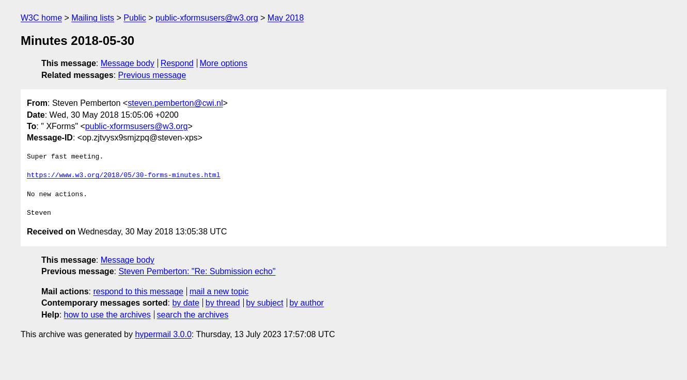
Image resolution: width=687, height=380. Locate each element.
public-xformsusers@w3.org (206, 17)
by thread (223, 302)
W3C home (41, 17)
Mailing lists (92, 17)
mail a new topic (219, 291)
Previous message (152, 75)
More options (224, 63)
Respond (177, 63)
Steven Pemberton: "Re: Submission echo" (196, 271)
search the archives (193, 314)
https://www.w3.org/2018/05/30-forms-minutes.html (123, 175)
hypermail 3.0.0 (163, 334)
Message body (127, 63)
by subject (264, 302)
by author (306, 302)
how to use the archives (107, 314)
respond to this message (138, 291)
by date (185, 302)
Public (134, 17)
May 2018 (286, 17)
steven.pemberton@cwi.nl (175, 103)
